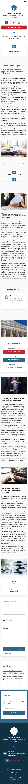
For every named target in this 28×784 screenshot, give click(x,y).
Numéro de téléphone (8, 613)
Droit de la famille (14, 51)
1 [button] (13, 59)
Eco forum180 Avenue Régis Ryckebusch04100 (16, 753)
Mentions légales (14, 775)
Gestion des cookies (14, 779)
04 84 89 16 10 (16, 23)
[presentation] (14, 644)
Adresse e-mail (7, 620)
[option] (14, 49)
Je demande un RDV (14, 27)
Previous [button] (12, 312)
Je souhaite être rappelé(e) (14, 368)
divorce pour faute (18, 274)
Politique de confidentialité (14, 777)
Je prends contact (14, 360)
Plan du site (14, 772)
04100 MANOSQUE (14, 37)
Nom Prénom (7, 605)
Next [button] (15, 312)
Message (6, 628)
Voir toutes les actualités (14, 685)
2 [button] (15, 59)
